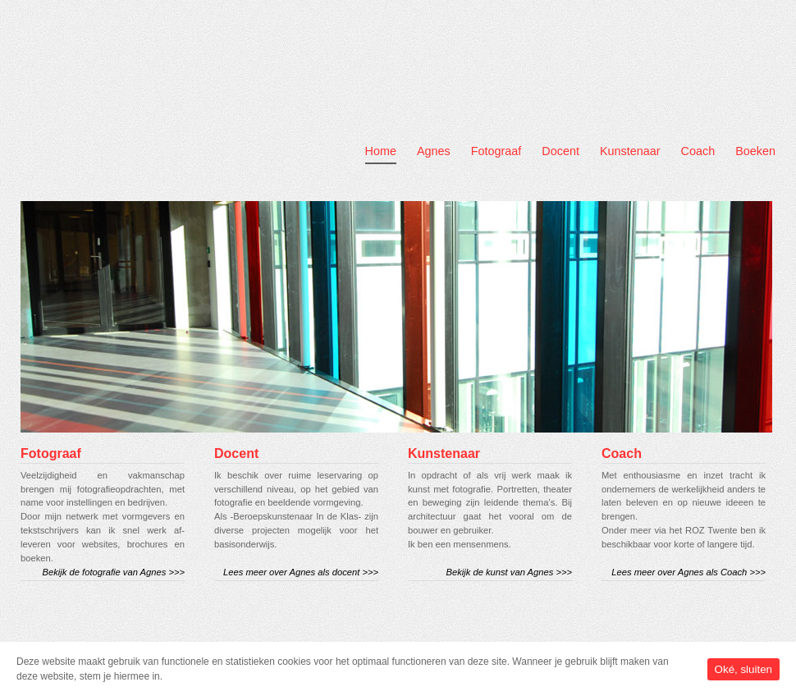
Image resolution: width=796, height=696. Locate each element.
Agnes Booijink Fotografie (146, 91)
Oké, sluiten (743, 669)
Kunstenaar (630, 151)
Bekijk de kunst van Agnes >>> (509, 572)
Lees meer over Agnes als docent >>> (300, 572)
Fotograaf (496, 151)
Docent (560, 151)
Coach (698, 151)
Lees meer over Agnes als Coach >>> (688, 572)
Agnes (434, 151)
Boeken (755, 151)
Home (380, 151)
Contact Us (663, 15)
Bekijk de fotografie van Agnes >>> (114, 572)
